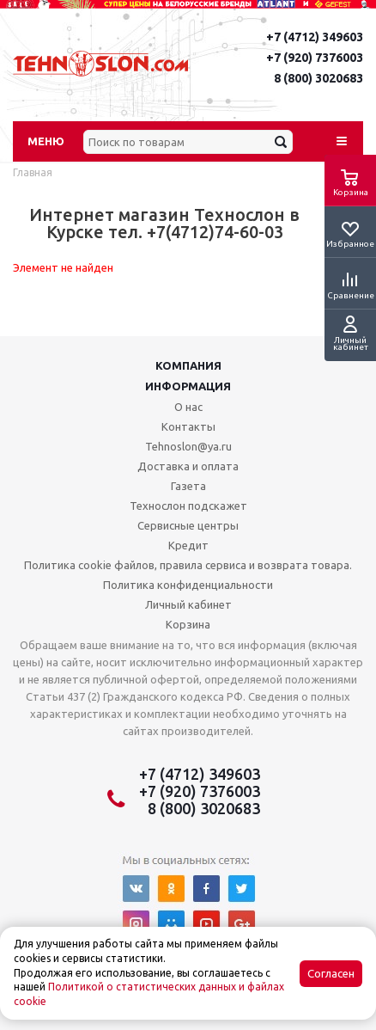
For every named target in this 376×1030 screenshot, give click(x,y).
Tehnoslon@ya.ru (188, 446)
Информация (188, 386)
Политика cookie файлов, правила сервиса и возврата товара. (188, 565)
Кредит (188, 545)
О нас (188, 407)
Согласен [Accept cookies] (331, 973)
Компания (188, 365)
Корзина (188, 624)
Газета (188, 486)
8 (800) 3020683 (318, 78)
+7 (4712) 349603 (314, 37)
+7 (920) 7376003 (314, 58)
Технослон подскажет (188, 506)
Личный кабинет (188, 604)
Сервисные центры (188, 525)
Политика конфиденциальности (188, 585)
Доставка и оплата (188, 466)
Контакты (188, 426)
